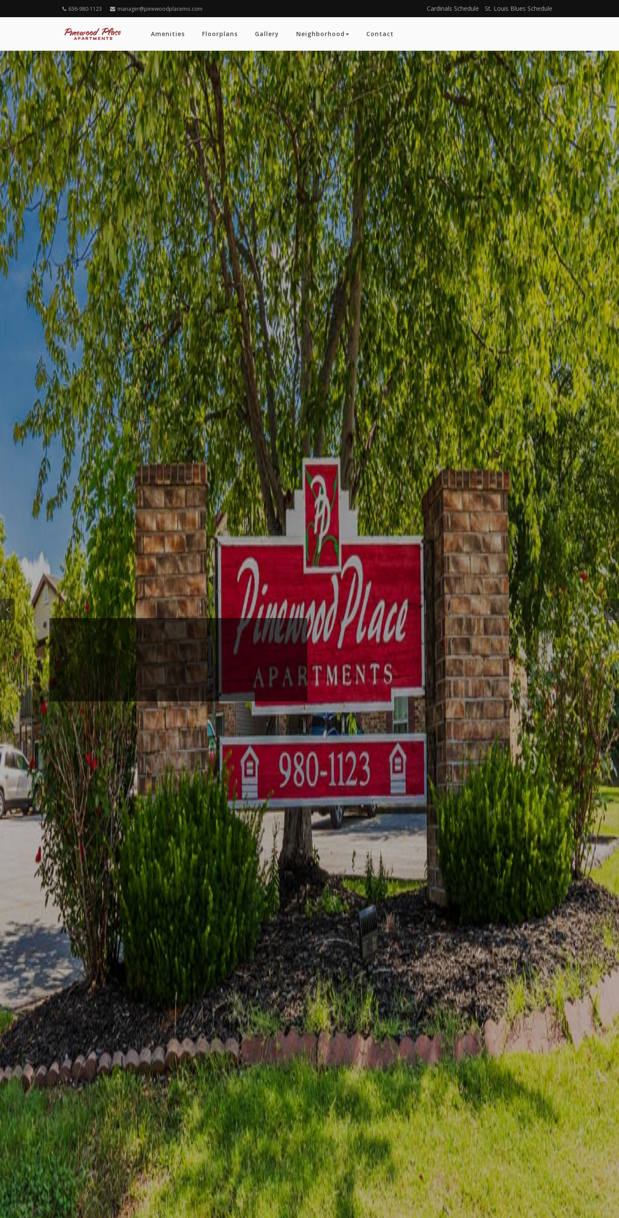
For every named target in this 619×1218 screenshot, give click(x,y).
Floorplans (220, 34)
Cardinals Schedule (453, 8)
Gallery (267, 34)
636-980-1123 (82, 8)
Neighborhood (322, 34)
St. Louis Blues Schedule (518, 8)
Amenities (168, 34)
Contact (380, 34)
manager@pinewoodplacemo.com (156, 8)
